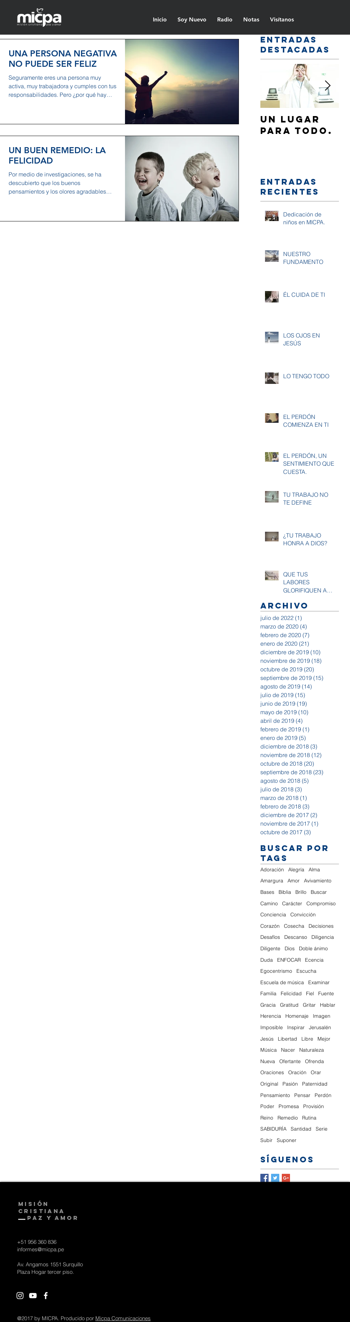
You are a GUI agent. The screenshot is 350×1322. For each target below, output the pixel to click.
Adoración (272, 869)
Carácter (292, 903)
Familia (268, 993)
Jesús (267, 1039)
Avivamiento (317, 880)
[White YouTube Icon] (33, 1295)
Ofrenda (314, 1061)
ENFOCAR (289, 960)
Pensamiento (275, 1095)
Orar (316, 1072)
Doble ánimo (313, 948)
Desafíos (270, 937)
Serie (322, 1129)
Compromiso (321, 903)
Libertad (287, 1039)
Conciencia (273, 914)
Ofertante (290, 1061)
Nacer (288, 1050)
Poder (267, 1106)
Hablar (327, 1005)
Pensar (302, 1095)
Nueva (267, 1061)
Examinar (319, 982)
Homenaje (297, 1016)
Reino (266, 1118)
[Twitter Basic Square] (275, 1178)
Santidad (301, 1129)
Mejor (324, 1039)
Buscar (319, 892)
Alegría (296, 869)
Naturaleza (311, 1050)
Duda (266, 960)
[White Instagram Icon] (20, 1295)
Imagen (321, 1016)
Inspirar (296, 1027)
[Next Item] (327, 85)
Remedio (288, 1118)
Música (268, 1050)
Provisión (313, 1106)
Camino (269, 903)
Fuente (326, 993)
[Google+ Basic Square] (286, 1178)
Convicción (303, 914)
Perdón (323, 1095)
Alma (314, 869)
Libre (307, 1039)
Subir (266, 1140)
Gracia (268, 1005)
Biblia (285, 892)
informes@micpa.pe (40, 1249)
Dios (290, 948)
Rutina (309, 1118)
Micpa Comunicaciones (123, 1318)
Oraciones (272, 1072)
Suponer (286, 1140)
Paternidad (315, 1084)
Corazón (270, 926)
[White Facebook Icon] (45, 1295)
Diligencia (322, 937)
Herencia (270, 1016)
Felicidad (291, 993)
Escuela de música (282, 982)
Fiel (310, 993)
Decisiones (321, 926)
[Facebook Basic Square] (264, 1178)
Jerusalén (320, 1027)
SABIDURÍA (273, 1129)
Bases (267, 892)
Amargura (271, 880)
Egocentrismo (276, 971)
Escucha (306, 971)
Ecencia (314, 960)
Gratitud (289, 1005)
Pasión (290, 1084)
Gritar (309, 1005)
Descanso (295, 937)
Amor (294, 880)
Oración (297, 1072)
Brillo (300, 892)
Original (269, 1084)
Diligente (270, 948)
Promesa (289, 1106)
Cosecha (294, 926)
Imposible (271, 1027)
